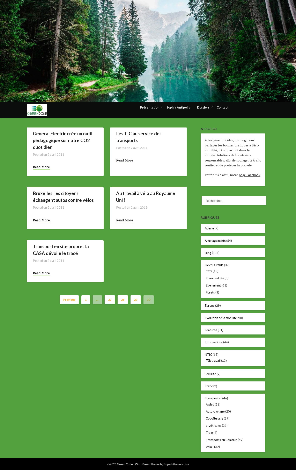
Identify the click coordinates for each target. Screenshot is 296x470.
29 (135, 299)
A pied (210, 404)
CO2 (209, 271)
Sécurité (210, 374)
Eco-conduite (215, 278)
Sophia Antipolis (178, 107)
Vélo (209, 447)
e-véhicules (213, 425)
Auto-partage (215, 411)
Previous (69, 299)
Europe (210, 305)
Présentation (149, 107)
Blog (208, 253)
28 (122, 299)
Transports (212, 398)
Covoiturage (214, 418)
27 (109, 299)
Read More (41, 167)
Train (209, 432)
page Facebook (249, 175)
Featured (211, 330)
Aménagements (215, 240)
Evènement (213, 285)
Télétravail (213, 360)
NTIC (208, 354)
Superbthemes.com (176, 464)
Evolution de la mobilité (221, 318)
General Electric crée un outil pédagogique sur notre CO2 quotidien (62, 140)
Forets (210, 292)
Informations (214, 342)
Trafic (209, 386)
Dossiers (203, 107)
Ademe (209, 228)
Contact (223, 107)
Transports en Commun (221, 440)
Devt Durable (214, 265)
